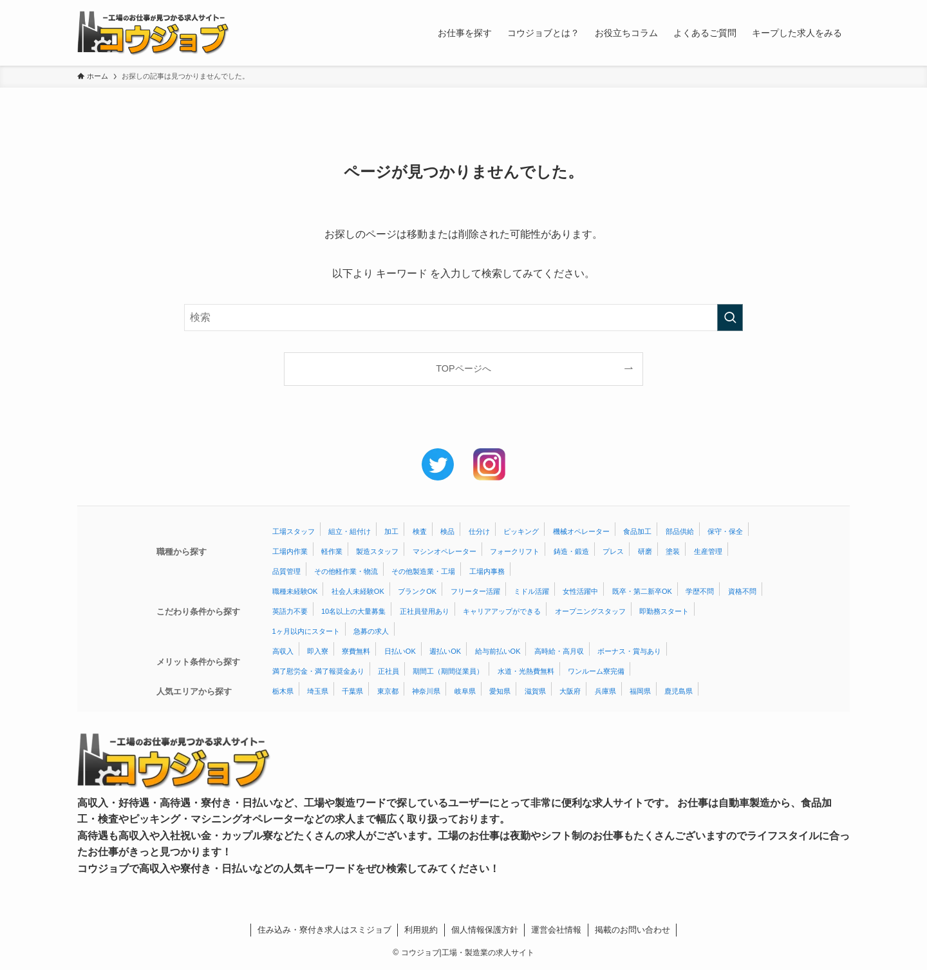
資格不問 (742, 591)
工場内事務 (487, 571)
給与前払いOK (498, 651)
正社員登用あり (424, 611)
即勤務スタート (664, 611)
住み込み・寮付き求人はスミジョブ (324, 930)
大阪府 (570, 691)
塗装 (673, 551)
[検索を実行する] (730, 317)
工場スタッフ (293, 531)
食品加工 (637, 531)
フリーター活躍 (475, 591)
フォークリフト (514, 551)
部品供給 (680, 531)
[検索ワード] (463, 317)
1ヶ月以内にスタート (306, 631)
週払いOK (445, 651)
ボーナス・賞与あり (629, 651)
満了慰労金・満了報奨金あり (318, 671)
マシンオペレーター (444, 551)
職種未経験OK (295, 591)
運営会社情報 (556, 930)
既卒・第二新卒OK (642, 591)
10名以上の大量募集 (353, 611)
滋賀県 (535, 691)
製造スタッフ (377, 551)
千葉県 (352, 691)
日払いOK (400, 651)
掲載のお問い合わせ (632, 930)
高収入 (283, 651)
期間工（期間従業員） (448, 671)
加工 (391, 531)
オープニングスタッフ (590, 611)
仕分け (479, 531)
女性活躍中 (580, 591)
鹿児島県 (678, 691)
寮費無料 (356, 651)
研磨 (645, 551)
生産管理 (708, 551)
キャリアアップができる (502, 611)
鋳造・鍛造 (571, 551)
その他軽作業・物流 (346, 571)
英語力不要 (290, 611)
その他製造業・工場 (423, 571)
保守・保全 (725, 531)
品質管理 (286, 571)
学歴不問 (700, 591)
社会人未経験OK (358, 591)
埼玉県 (317, 691)
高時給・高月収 (559, 651)
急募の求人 (371, 631)
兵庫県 (605, 691)
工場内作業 (290, 551)
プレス (613, 551)
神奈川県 (426, 691)
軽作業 (331, 551)
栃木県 (283, 691)
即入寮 (317, 651)
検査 (420, 531)
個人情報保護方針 (484, 930)
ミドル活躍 (531, 591)
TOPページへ (463, 368)
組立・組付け (349, 531)
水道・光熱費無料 (526, 671)
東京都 (387, 691)
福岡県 (640, 691)
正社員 (388, 671)
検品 (447, 531)
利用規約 (421, 930)
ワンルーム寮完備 (596, 671)
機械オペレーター (581, 531)
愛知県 (499, 691)
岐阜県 (465, 691)
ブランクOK (417, 591)
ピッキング (521, 531)
